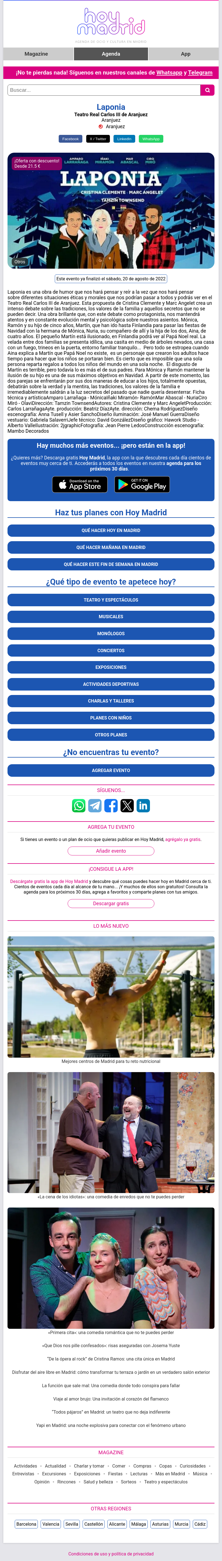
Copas (165, 1466)
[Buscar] (207, 90)
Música (200, 1473)
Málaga (138, 1524)
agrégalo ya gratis (182, 839)
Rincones (66, 1482)
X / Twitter (98, 139)
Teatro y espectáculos (166, 1482)
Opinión (42, 1482)
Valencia (50, 1524)
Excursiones (54, 1473)
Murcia (181, 1524)
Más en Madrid (170, 1473)
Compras (142, 1466)
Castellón (93, 1524)
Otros (19, 261)
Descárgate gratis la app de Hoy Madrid (49, 881)
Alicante (117, 1524)
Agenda (111, 54)
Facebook (70, 139)
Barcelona (26, 1524)
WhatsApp (151, 139)
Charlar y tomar (89, 1466)
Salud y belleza (98, 1482)
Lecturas (139, 1473)
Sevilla (71, 1524)
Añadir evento (111, 851)
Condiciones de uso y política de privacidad (111, 1554)
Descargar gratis (111, 903)
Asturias (160, 1524)
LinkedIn (124, 139)
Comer (118, 1466)
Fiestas (115, 1473)
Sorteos (129, 1482)
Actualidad (55, 1466)
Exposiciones (87, 1473)
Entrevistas (23, 1473)
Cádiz (200, 1524)
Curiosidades (193, 1466)
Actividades (25, 1466)
